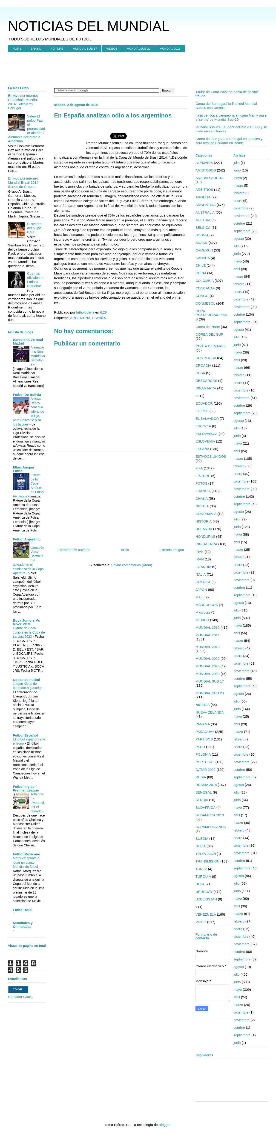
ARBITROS (204, 189)
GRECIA (202, 506)
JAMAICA (203, 582)
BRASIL (36, 48)
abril (236, 269)
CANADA (203, 258)
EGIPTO (202, 411)
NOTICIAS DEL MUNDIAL (88, 26)
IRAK (200, 552)
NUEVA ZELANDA (210, 712)
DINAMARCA (206, 388)
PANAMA (203, 724)
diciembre (240, 208)
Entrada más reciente (74, 550)
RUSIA (201, 777)
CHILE (201, 265)
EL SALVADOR (207, 418)
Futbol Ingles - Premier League (26, 788)
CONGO (202, 296)
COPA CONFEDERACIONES (212, 315)
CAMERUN (204, 250)
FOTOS (201, 483)
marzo (238, 185)
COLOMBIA (205, 281)
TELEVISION (206, 854)
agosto (238, 238)
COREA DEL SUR (209, 334)
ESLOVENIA (205, 441)
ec (197, 396)
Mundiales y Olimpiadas (23, 924)
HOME (17, 48)
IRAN (200, 559)
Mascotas (203, 612)
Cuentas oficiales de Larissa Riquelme (35, 279)
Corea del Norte (208, 327)
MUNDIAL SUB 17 (84, 48)
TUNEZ (201, 869)
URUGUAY (204, 892)
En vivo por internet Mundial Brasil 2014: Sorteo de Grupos (23, 182)
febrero (238, 193)
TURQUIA (203, 876)
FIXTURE (57, 48)
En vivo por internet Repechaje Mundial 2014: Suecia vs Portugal (23, 102)
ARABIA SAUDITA (210, 178)
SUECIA (202, 838)
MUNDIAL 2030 (208, 674)
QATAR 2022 (206, 769)
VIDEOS (112, 48)
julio (236, 163)
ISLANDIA (203, 567)
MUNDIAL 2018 (170, 48)
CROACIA (203, 365)
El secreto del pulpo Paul (35, 228)
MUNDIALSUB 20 (138, 48)
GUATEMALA (206, 514)
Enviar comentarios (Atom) (131, 565)
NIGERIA (203, 705)
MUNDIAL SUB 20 (210, 693)
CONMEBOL (205, 303)
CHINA (201, 273)
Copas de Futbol (26, 680)
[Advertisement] (133, 69)
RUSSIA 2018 (206, 785)
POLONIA (203, 754)
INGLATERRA (206, 544)
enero (237, 201)
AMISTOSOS (206, 170)
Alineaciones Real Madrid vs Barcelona (38, 356)
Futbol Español (25, 735)
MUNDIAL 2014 (208, 635)
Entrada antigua (172, 550)
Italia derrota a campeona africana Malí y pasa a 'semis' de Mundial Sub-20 (231, 117)
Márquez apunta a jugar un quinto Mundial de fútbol (26, 862)
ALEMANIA (204, 163)
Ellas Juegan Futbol (23, 469)
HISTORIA (204, 521)
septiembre (241, 231)
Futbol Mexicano (26, 854)
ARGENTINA (80, 318)
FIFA (199, 468)
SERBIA (202, 800)
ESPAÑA (99, 318)
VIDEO (201, 922)
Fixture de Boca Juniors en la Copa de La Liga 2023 (29, 632)
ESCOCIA (203, 426)
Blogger (164, 1125)
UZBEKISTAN (206, 899)
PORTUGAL (205, 762)
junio (237, 170)
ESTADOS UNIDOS (211, 456)
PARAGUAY (205, 732)
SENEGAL (204, 792)
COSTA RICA (206, 358)
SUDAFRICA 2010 (210, 815)
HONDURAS (205, 536)
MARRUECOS (207, 605)
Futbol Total (22, 910)
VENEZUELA (206, 914)
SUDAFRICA (206, 807)
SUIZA (201, 846)
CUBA (200, 373)
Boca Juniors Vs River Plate (26, 622)
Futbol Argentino (26, 539)
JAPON (201, 589)
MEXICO (202, 620)
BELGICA (203, 227)
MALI (200, 597)
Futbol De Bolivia (27, 395)
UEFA (200, 884)
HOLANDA (204, 529)
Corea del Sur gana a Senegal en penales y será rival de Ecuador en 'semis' (229, 141)
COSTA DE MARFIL (211, 346)
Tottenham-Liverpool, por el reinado (38, 802)
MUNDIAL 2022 (208, 658)
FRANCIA (203, 491)
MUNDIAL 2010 (208, 627)
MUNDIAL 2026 (208, 666)
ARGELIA (203, 197)
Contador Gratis (20, 997)
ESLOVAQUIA (207, 434)
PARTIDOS (204, 739)
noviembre (241, 216)
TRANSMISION (207, 861)
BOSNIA (202, 235)
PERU (200, 747)
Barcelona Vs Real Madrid (28, 341)
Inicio (125, 550)
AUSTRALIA (205, 212)
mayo (237, 178)
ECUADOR (204, 403)
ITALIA (201, 574)
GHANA (202, 498)
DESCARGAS (206, 381)
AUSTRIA (203, 220)
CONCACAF (205, 288)
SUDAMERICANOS (211, 827)
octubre (239, 223)
